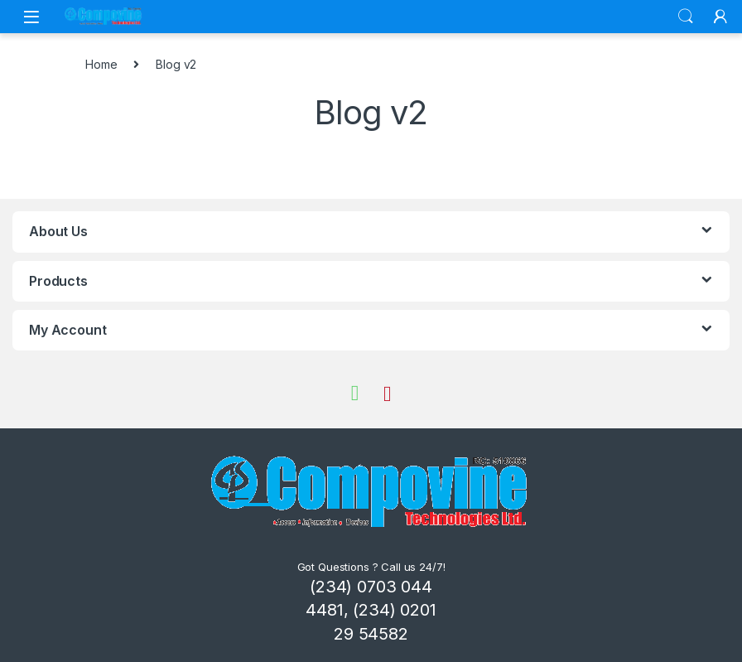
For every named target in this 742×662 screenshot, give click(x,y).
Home (101, 64)
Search (686, 16)
